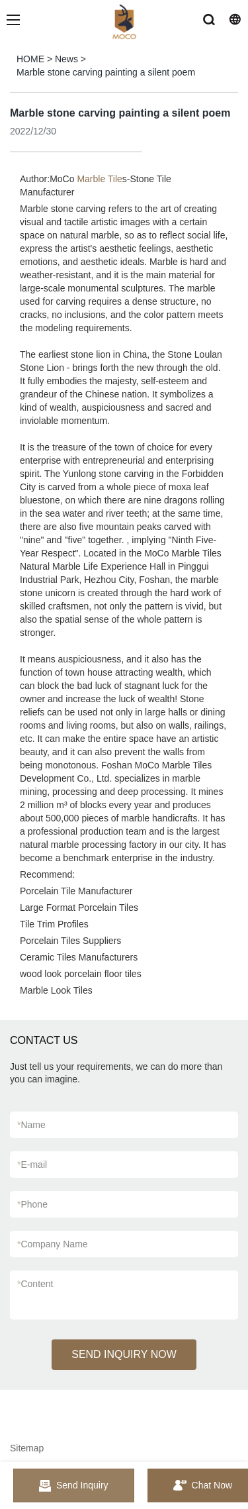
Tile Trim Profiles (54, 924)
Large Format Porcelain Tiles (79, 907)
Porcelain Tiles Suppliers (70, 940)
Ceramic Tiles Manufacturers (79, 957)
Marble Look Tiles (56, 990)
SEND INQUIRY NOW (124, 1354)
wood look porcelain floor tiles (81, 973)
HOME (30, 59)
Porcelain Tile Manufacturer (76, 891)
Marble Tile (99, 179)
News (66, 59)
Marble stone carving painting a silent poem (106, 72)
